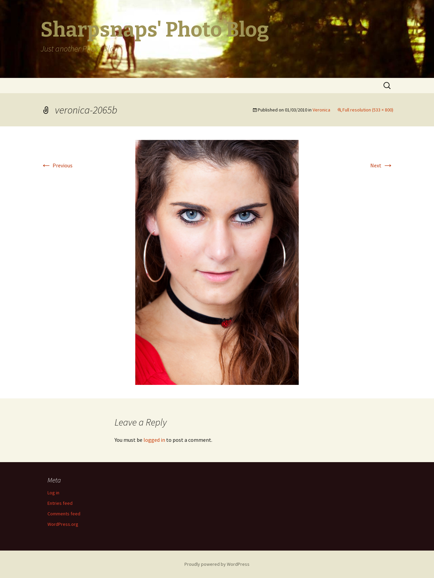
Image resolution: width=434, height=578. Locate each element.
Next (381, 165)
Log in (53, 493)
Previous (57, 165)
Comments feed (63, 514)
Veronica (321, 110)
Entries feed (60, 503)
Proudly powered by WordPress (217, 564)
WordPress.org (62, 524)
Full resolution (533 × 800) (367, 110)
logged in (154, 439)
